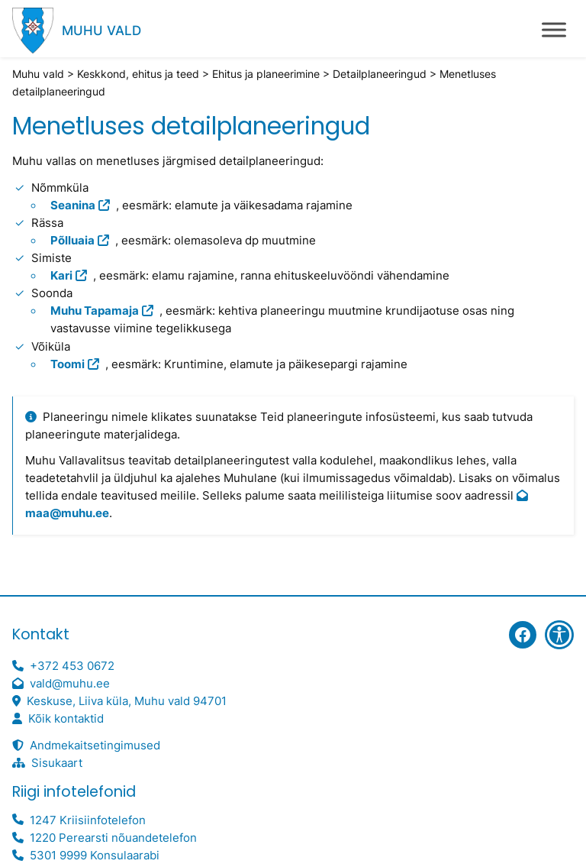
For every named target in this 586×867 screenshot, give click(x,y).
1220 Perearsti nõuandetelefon (113, 838)
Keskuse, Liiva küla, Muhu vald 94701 (127, 701)
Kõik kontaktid (66, 719)
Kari (61, 276)
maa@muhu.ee (67, 513)
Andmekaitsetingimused (95, 745)
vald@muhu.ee (70, 684)
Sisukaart (56, 763)
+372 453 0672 (72, 666)
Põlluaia (72, 240)
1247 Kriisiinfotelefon (88, 820)
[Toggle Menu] (554, 29)
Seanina (72, 205)
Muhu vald (101, 30)
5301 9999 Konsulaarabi (94, 855)
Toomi (67, 364)
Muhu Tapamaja (94, 311)
